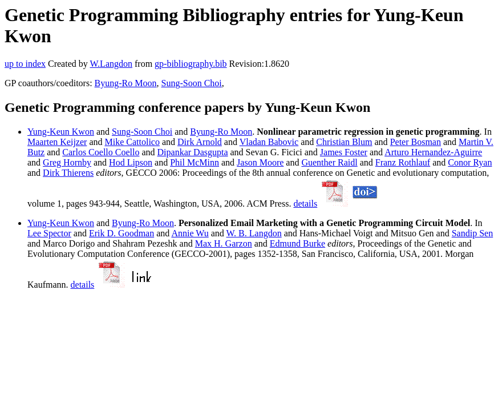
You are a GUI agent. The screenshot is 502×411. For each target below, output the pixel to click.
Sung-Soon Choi (191, 83)
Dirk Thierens (68, 173)
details (305, 203)
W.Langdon (111, 63)
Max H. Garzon (223, 243)
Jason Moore (260, 162)
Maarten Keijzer (57, 142)
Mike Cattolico (132, 142)
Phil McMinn (194, 162)
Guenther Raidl (329, 162)
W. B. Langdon (253, 233)
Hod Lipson (130, 162)
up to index (25, 63)
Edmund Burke (297, 243)
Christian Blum (344, 142)
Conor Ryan (470, 162)
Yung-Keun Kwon (60, 131)
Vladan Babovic (269, 142)
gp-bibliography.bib (191, 63)
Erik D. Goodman (121, 233)
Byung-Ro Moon (126, 83)
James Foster (343, 152)
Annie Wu (189, 233)
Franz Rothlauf (402, 162)
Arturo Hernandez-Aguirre (433, 152)
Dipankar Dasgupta (192, 152)
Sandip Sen (472, 233)
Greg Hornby (67, 162)
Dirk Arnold (199, 142)
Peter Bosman (415, 142)
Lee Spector (49, 233)
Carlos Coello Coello (100, 152)
